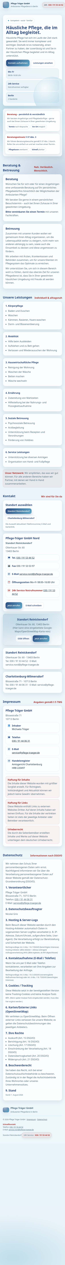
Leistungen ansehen (43, 63)
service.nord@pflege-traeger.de (36, 574)
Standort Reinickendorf (19, 511)
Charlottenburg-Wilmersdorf (21, 518)
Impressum (31, 1119)
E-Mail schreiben (34, 605)
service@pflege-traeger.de (26, 752)
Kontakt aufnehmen (18, 63)
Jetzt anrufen (14, 605)
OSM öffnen (23, 638)
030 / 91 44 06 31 (21, 740)
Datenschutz (42, 1119)
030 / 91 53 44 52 (25, 557)
